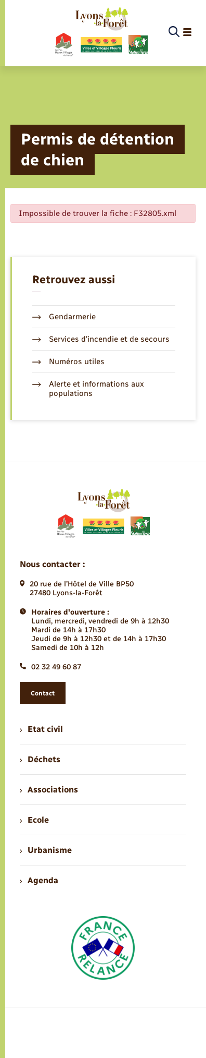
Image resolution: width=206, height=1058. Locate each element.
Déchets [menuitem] (40, 759)
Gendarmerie (64, 316)
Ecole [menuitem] (34, 820)
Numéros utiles (68, 361)
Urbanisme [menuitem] (46, 850)
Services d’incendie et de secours (101, 339)
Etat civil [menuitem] (41, 729)
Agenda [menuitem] (39, 880)
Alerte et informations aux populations (88, 388)
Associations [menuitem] (49, 790)
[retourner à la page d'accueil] (100, 32)
